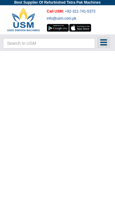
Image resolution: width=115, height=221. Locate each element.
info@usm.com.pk (61, 18)
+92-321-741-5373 (80, 11)
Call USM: (56, 11)
